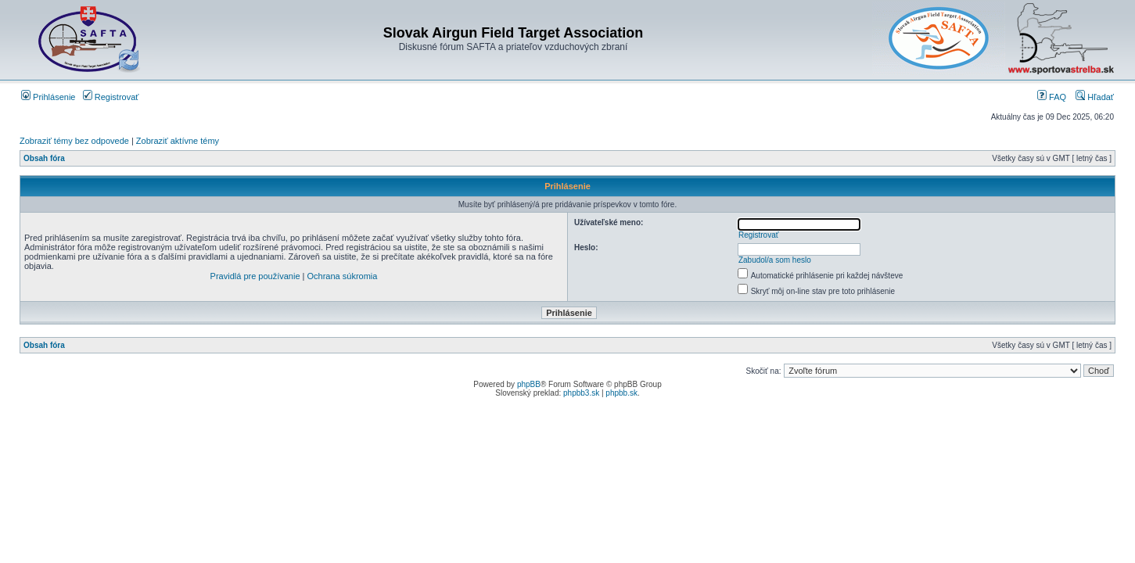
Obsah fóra (44, 158)
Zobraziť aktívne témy (177, 140)
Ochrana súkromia (342, 276)
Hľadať (1095, 97)
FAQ (1051, 97)
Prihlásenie (48, 97)
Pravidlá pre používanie (255, 276)
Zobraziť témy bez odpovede (74, 140)
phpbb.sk (621, 393)
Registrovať (111, 97)
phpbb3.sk (581, 393)
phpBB (529, 384)
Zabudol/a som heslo (774, 260)
